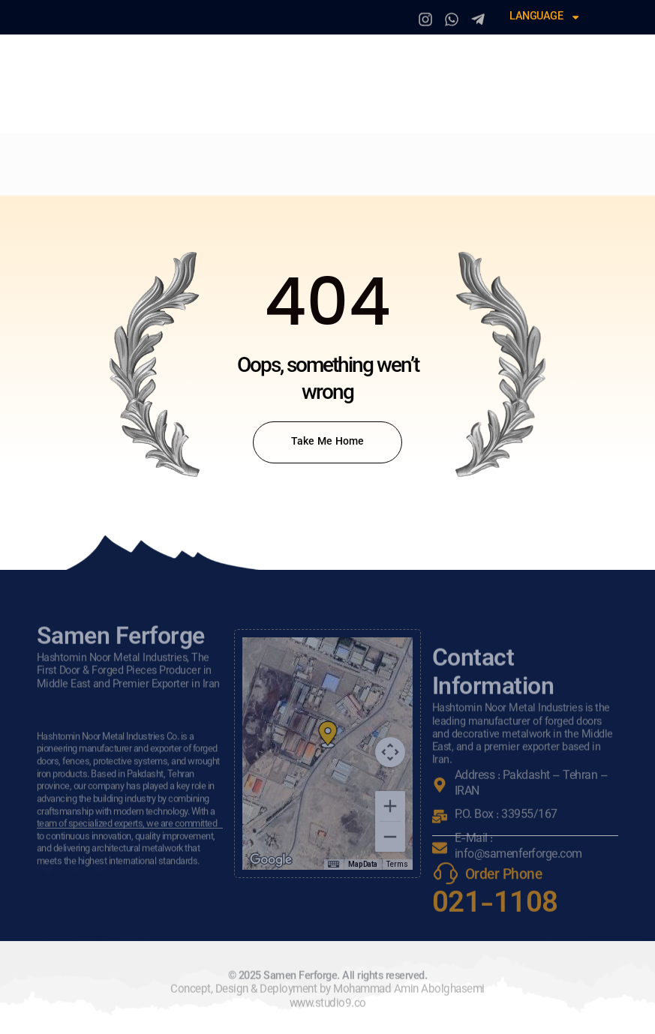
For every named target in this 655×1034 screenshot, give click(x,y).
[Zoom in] (390, 806)
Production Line (332, 156)
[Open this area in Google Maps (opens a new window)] (271, 860)
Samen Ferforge (210, 80)
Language (545, 15)
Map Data (362, 864)
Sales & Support (92, 181)
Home (57, 156)
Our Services (223, 156)
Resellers (431, 156)
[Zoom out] (390, 837)
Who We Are (129, 156)
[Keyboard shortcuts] (333, 864)
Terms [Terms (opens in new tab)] (397, 864)
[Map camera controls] (390, 752)
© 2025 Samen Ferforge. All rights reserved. (328, 995)
